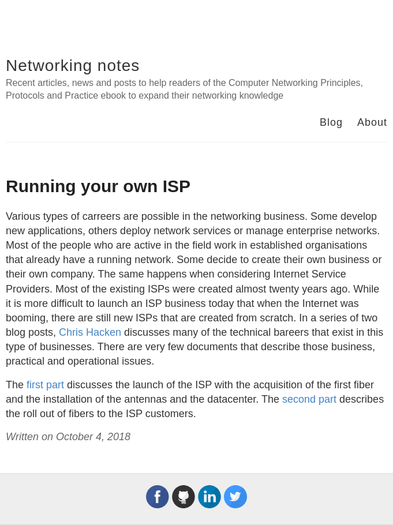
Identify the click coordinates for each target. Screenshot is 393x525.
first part (45, 385)
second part (309, 399)
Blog (331, 122)
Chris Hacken (90, 332)
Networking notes (73, 65)
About (372, 122)
